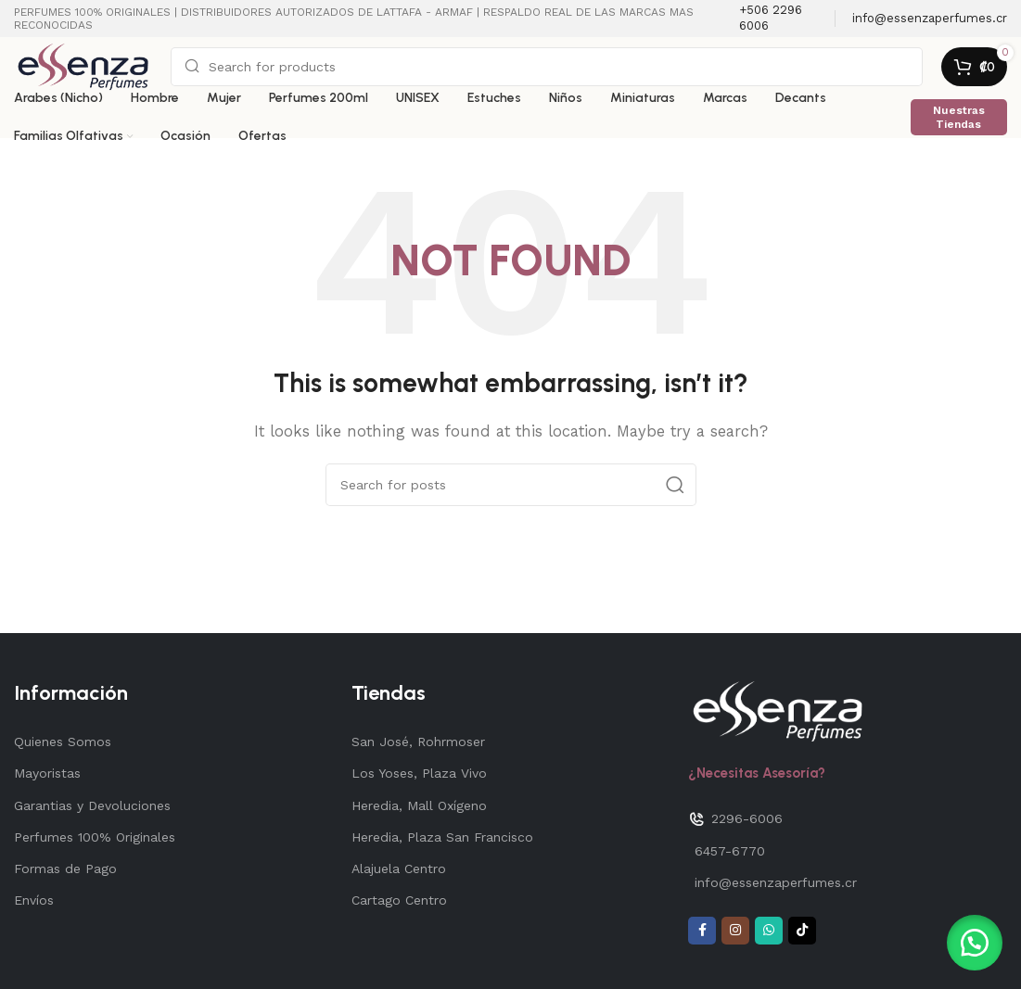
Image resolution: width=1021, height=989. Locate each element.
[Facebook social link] (702, 931)
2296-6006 (735, 819)
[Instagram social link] (735, 931)
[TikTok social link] (802, 931)
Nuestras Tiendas (959, 117)
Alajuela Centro (398, 868)
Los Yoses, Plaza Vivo (419, 773)
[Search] (547, 66)
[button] (974, 942)
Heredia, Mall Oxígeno (419, 805)
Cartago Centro (399, 900)
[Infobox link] (778, 18)
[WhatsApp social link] (769, 931)
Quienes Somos (62, 741)
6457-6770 (730, 850)
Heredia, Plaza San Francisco (442, 837)
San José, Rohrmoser (418, 741)
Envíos (34, 900)
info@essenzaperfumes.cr (776, 882)
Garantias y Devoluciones (92, 805)
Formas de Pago (65, 868)
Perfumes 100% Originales (94, 837)
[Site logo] (83, 65)
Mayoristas (47, 773)
